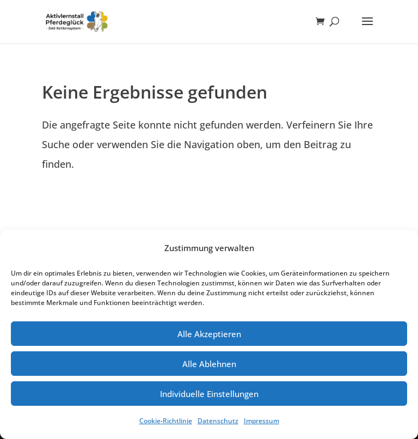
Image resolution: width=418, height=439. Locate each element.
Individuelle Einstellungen (209, 393)
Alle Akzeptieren (209, 333)
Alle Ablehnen (209, 363)
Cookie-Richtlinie (165, 420)
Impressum (261, 420)
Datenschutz (218, 420)
